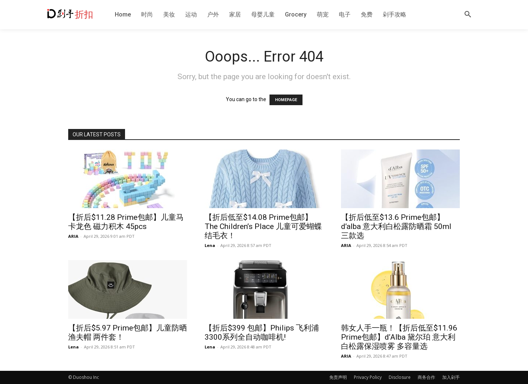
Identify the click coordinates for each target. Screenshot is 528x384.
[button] (468, 14)
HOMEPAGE (286, 99)
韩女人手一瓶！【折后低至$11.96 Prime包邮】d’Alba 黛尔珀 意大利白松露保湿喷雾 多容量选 (399, 337)
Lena (210, 245)
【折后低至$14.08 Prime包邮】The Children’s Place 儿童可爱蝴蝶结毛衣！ (263, 226)
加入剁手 (451, 377)
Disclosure (400, 377)
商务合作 (426, 377)
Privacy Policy (368, 377)
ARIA (73, 236)
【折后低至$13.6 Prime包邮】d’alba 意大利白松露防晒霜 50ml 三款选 (396, 226)
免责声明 (338, 377)
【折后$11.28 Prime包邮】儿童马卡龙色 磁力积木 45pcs (126, 222)
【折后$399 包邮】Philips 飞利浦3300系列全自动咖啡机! (262, 332)
